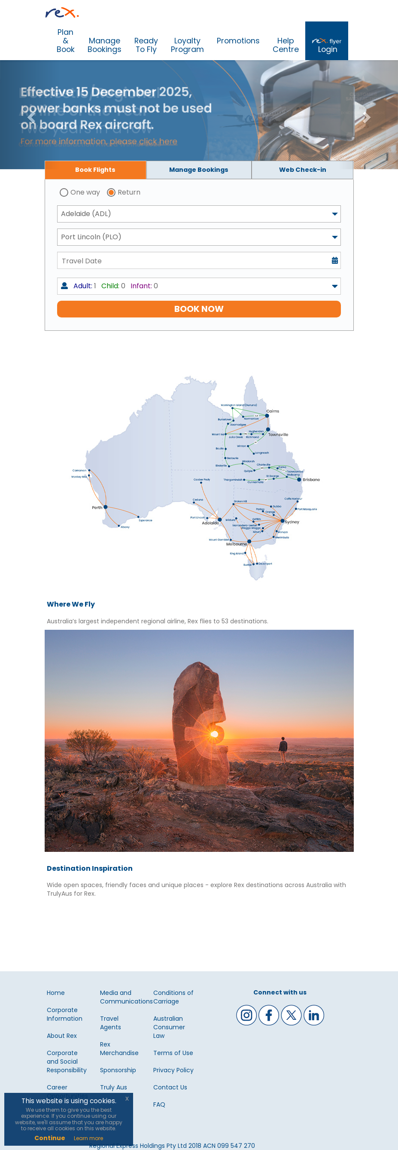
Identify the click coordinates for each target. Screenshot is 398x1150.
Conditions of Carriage (173, 997)
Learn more (88, 1138)
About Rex (62, 1035)
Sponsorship (118, 1070)
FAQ (159, 1104)
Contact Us (170, 1087)
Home (56, 992)
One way (85, 192)
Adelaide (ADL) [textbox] (86, 214)
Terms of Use (173, 1053)
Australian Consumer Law (169, 1027)
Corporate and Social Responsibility (67, 1061)
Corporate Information (64, 1014)
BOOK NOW (199, 309)
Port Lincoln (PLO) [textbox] (91, 237)
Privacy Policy (173, 1070)
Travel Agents (110, 1022)
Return (129, 192)
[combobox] (199, 214)
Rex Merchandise (119, 1048)
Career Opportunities (67, 1091)
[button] (30, 114)
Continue (49, 1138)
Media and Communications (126, 997)
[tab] (96, 170)
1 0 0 (109, 286)
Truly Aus (113, 1087)
